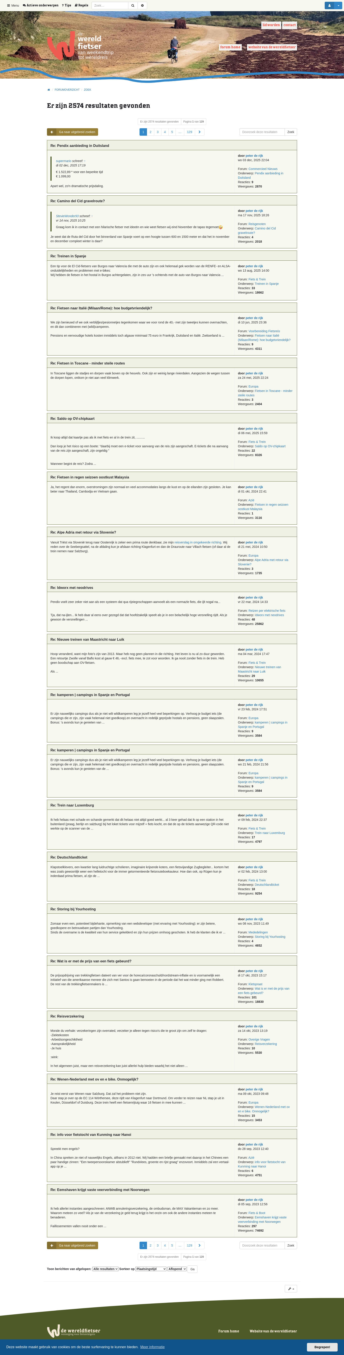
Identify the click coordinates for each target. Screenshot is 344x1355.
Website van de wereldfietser (272, 47)
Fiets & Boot (257, 1213)
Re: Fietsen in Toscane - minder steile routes (87, 363)
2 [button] (150, 132)
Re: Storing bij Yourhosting (73, 909)
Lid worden (271, 25)
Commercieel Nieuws (263, 169)
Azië (251, 500)
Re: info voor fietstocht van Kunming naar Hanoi (90, 1135)
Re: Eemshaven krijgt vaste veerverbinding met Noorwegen (100, 1190)
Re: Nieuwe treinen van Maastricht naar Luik (87, 639)
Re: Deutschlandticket (68, 857)
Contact (289, 25)
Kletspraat (255, 984)
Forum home (230, 47)
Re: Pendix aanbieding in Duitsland (79, 146)
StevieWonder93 (67, 216)
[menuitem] (42, 5)
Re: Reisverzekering (67, 1016)
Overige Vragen (259, 1039)
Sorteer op (143, 1269)
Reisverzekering (266, 1044)
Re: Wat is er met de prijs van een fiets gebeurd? (90, 961)
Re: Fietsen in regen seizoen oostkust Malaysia (89, 477)
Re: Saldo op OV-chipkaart (72, 418)
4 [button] (165, 132)
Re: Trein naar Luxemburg (72, 805)
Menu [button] (13, 5)
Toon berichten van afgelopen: (82, 1269)
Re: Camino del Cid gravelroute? (77, 201)
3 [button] (158, 132)
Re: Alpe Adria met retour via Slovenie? (83, 532)
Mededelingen (258, 932)
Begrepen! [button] (322, 1347)
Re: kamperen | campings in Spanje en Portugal (90, 695)
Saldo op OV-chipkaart (270, 446)
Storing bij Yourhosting (270, 936)
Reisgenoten (257, 224)
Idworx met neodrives (269, 615)
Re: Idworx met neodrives (71, 588)
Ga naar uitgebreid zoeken (71, 131)
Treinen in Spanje (267, 283)
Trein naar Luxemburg (270, 833)
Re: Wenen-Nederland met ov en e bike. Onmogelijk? (94, 1079)
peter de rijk (254, 155)
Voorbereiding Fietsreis (264, 331)
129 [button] (189, 132)
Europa (253, 386)
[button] (199, 132)
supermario (63, 161)
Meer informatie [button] (152, 1347)
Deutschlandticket (267, 884)
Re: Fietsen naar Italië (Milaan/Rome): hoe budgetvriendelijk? (101, 308)
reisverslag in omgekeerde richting (197, 542)
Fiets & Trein (257, 279)
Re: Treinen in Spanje (68, 256)
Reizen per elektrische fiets (267, 610)
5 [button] (172, 132)
